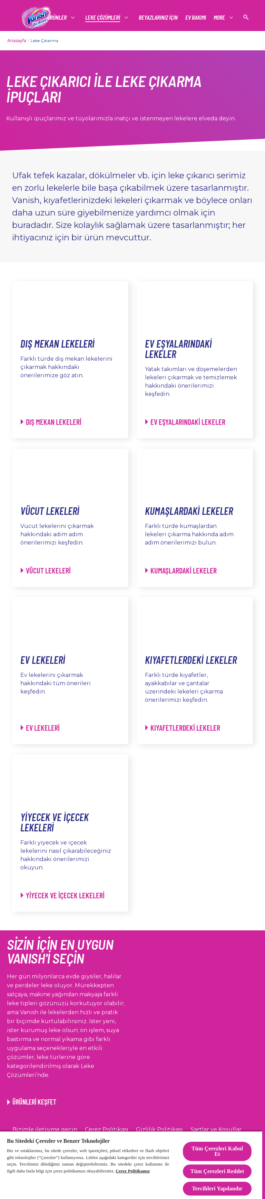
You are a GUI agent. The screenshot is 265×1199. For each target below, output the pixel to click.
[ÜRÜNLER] (57, 17)
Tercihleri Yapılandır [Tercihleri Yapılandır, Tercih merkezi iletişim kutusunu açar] (217, 1188)
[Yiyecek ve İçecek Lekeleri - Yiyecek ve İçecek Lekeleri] (62, 895)
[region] (131, 1165)
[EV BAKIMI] (195, 17)
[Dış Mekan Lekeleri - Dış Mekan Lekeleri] (51, 422)
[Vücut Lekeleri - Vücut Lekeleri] (45, 570)
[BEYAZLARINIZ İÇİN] (158, 17)
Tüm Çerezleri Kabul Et (217, 1151)
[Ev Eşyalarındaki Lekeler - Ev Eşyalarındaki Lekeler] (185, 422)
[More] (219, 17)
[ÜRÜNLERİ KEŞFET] (32, 1101)
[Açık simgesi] (246, 17)
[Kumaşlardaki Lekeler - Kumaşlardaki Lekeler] (181, 570)
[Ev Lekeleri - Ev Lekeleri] (40, 728)
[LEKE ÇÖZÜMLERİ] (103, 17)
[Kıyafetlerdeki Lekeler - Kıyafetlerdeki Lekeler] (182, 728)
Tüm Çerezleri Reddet (217, 1171)
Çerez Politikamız (133, 1170)
